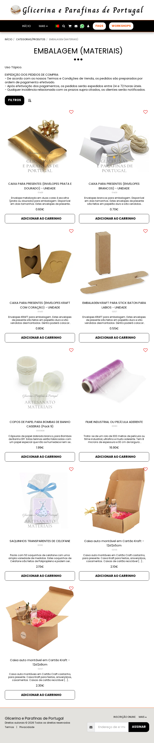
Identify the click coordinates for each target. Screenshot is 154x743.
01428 (40, 192)
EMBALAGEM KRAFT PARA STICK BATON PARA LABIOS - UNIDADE (114, 305)
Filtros (14, 100)
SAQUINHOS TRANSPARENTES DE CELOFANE (40, 541)
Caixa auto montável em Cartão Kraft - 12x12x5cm (114, 543)
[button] (64, 26)
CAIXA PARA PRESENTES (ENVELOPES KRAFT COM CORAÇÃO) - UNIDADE (40, 305)
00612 (40, 545)
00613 (114, 426)
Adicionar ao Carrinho (41, 218)
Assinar (139, 727)
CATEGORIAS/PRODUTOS (30, 39)
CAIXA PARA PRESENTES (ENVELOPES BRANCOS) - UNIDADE (114, 186)
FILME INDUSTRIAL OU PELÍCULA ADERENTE (114, 422)
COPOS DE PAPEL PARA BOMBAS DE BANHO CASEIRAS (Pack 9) (40, 424)
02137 (40, 669)
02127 (114, 311)
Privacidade (26, 727)
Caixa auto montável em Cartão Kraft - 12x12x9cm (40, 662)
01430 (40, 311)
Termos (9, 727)
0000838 (40, 431)
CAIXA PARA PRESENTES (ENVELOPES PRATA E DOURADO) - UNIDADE (40, 186)
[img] (114, 143)
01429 (114, 192)
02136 (114, 550)
